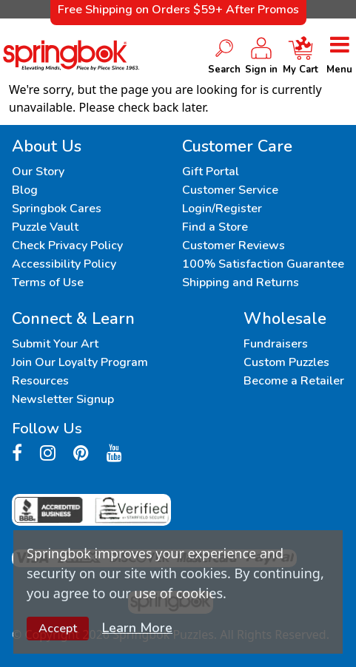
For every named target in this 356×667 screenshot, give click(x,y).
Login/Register (222, 208)
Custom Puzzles (286, 362)
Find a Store (215, 227)
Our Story (38, 171)
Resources (40, 381)
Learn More (137, 628)
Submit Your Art (55, 344)
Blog (25, 190)
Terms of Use (48, 282)
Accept (57, 628)
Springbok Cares (56, 208)
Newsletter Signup (63, 399)
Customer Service (230, 190)
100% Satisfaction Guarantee (263, 264)
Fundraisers (276, 344)
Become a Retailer (294, 381)
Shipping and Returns (240, 282)
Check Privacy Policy (67, 245)
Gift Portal (210, 171)
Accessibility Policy (64, 264)
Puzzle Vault (45, 227)
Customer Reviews (233, 245)
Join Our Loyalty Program (80, 362)
